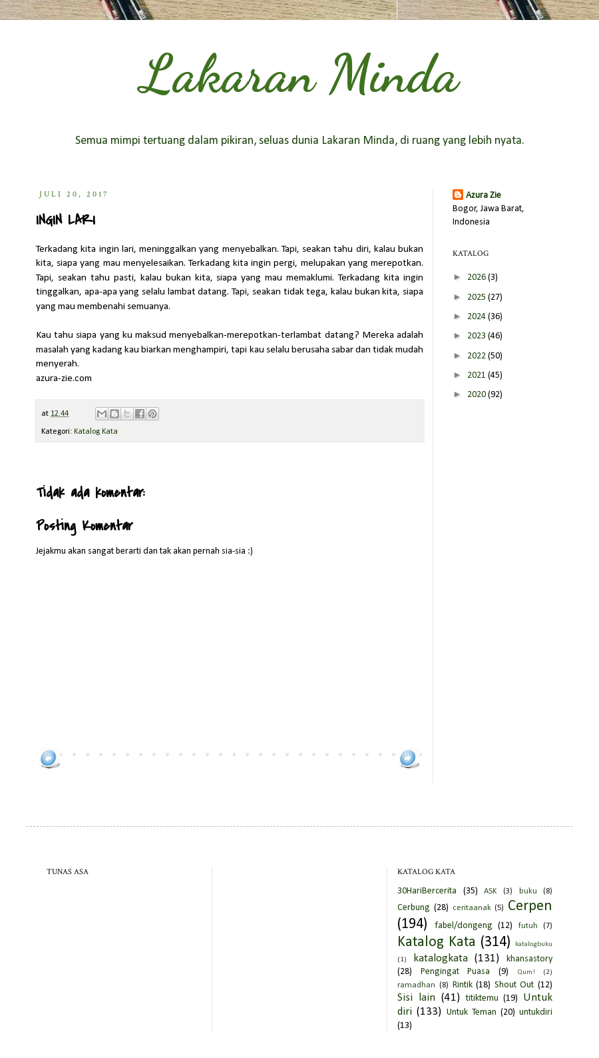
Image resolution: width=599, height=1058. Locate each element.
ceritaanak (472, 908)
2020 (477, 395)
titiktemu (482, 998)
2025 (477, 297)
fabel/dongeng (464, 926)
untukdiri (535, 1012)
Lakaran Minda (299, 73)
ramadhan (416, 985)
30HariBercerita (427, 891)
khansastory (529, 959)
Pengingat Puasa (456, 972)
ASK (490, 891)
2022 (477, 356)
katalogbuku (533, 944)
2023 (477, 336)
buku (528, 891)
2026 (477, 277)
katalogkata (440, 958)
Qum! (526, 972)
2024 (477, 317)
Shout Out (514, 985)
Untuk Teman (472, 1012)
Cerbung (413, 908)
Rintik (463, 985)
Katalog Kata (96, 432)
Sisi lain (416, 997)
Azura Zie (483, 196)
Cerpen (530, 906)
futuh (528, 926)
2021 (477, 375)
